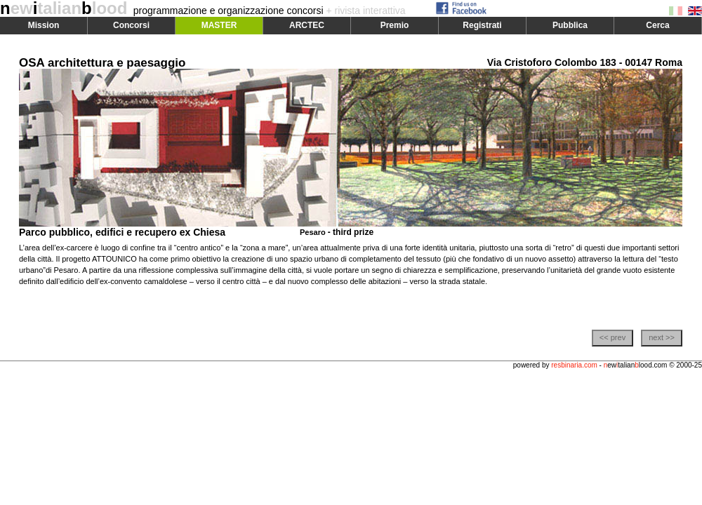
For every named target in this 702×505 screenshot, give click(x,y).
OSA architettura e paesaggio (102, 62)
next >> (662, 337)
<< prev (612, 337)
